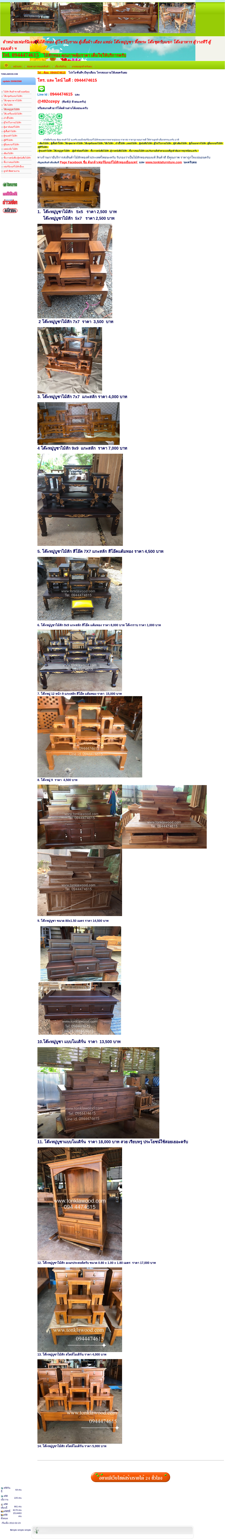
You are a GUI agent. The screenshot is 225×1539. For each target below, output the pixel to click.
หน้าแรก (16, 66)
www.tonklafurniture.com (163, 162)
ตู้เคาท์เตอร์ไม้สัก (10, 127)
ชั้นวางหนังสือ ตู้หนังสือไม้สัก (16, 158)
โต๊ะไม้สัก (7, 105)
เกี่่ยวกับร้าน (59, 66)
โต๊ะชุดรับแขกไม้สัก (11, 96)
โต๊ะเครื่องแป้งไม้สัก (11, 113)
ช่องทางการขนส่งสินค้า (37, 66)
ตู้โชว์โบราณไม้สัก (11, 122)
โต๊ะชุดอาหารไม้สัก (11, 100)
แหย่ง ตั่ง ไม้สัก (9, 149)
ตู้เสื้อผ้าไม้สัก (8, 131)
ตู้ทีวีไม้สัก (7, 140)
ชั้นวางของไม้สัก (10, 162)
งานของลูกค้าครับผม (81, 66)
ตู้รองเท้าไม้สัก (9, 136)
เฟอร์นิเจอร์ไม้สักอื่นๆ (12, 166)
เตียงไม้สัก (7, 153)
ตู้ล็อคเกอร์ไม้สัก (10, 144)
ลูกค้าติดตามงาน (10, 171)
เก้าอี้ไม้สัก (7, 118)
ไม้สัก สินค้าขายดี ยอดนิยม (15, 91)
